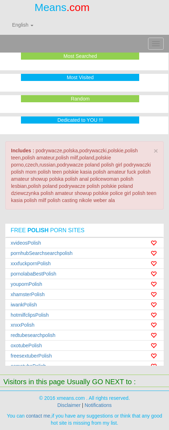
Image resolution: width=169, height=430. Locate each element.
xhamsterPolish (28, 294)
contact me (38, 416)
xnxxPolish (22, 325)
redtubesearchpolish (33, 335)
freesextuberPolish (31, 356)
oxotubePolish (26, 345)
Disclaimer (68, 405)
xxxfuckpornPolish (31, 263)
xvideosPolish (26, 243)
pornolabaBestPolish (33, 274)
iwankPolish (24, 304)
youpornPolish (26, 284)
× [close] (156, 150)
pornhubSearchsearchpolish (41, 253)
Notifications (97, 405)
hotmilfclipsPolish (30, 315)
